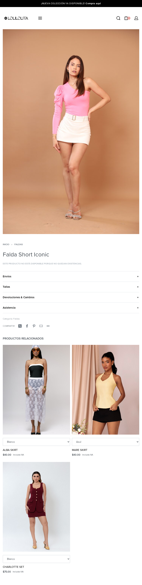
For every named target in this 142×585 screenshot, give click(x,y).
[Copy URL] (48, 326)
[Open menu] (40, 18)
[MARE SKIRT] (105, 390)
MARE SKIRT (79, 450)
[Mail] (41, 326)
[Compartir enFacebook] (27, 326)
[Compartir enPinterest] (34, 326)
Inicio (6, 244)
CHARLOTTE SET (13, 567)
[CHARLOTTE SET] (36, 507)
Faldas (18, 244)
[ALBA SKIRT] (36, 390)
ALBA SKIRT (10, 450)
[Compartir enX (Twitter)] (20, 326)
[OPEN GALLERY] (71, 131)
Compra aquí (93, 3)
